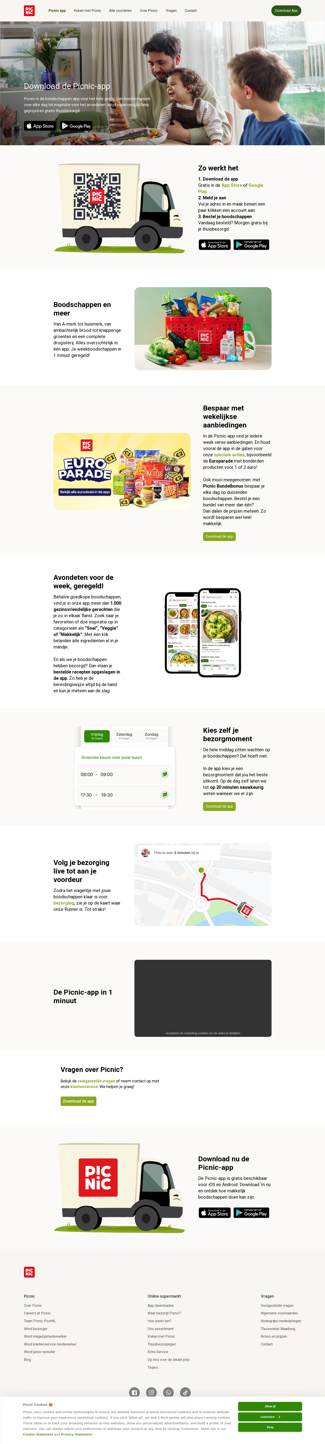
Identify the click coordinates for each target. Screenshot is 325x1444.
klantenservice (84, 1086)
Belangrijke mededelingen (281, 1321)
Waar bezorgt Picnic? (164, 1313)
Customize (270, 1416)
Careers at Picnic (37, 1313)
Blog (27, 1360)
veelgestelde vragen (96, 1081)
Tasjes (153, 1367)
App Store (231, 185)
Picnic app (57, 10)
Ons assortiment (161, 1329)
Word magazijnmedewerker (45, 1336)
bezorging (63, 903)
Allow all (270, 1406)
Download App (286, 10)
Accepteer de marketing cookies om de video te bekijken (203, 1033)
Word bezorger (35, 1329)
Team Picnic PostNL (40, 1321)
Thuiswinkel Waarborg (278, 1329)
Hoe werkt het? (159, 1321)
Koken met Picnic (87, 10)
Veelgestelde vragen (277, 1305)
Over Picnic (149, 10)
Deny (270, 1427)
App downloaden (161, 1305)
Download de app (78, 1101)
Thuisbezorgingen (162, 1344)
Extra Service (158, 1352)
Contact (191, 10)
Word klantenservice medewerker (50, 1344)
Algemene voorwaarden (279, 1313)
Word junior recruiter (39, 1352)
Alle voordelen (120, 10)
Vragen (171, 10)
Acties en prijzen (274, 1336)
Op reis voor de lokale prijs (169, 1360)
